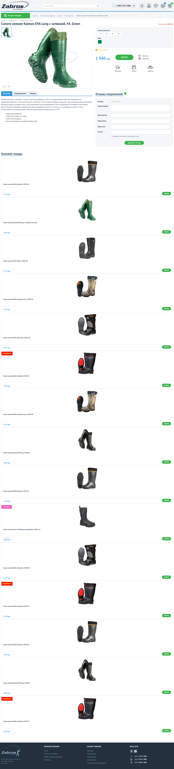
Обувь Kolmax (13, 20)
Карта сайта (4, 763)
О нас (46, 751)
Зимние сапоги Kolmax (26, 20)
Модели (33, 93)
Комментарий (103, 106)
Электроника (91, 760)
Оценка (100, 102)
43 (100, 34)
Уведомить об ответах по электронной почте (125, 136)
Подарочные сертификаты (96, 763)
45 (112, 34)
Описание (6, 93)
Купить (124, 57)
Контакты (47, 760)
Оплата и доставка (50, 754)
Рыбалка (90, 751)
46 (118, 34)
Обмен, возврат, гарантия (53, 757)
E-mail (100, 132)
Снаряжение (91, 757)
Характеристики (20, 93)
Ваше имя (102, 127)
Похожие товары (11, 154)
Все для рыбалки (15, 759)
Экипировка (91, 754)
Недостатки (102, 121)
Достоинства (102, 115)
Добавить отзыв (134, 143)
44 (106, 34)
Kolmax (3, 20)
